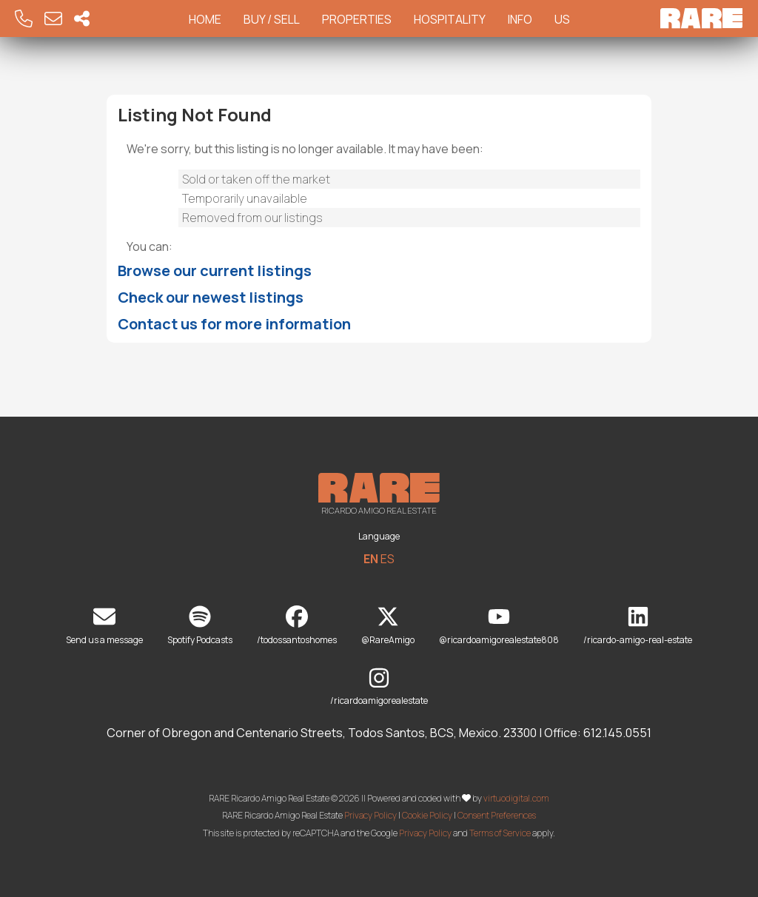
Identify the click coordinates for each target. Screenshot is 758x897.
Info (520, 19)
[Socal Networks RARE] (82, 18)
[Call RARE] (24, 18)
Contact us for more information (234, 324)
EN (370, 559)
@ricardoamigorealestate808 (499, 625)
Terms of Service (500, 833)
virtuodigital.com (516, 797)
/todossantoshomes (297, 625)
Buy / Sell (272, 19)
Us (562, 19)
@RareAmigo (388, 625)
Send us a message (104, 625)
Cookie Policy (427, 815)
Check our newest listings (210, 297)
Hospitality (450, 19)
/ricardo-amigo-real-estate (637, 625)
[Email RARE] (53, 18)
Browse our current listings (215, 270)
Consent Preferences (496, 815)
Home (205, 19)
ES (387, 559)
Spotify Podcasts (199, 625)
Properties (357, 19)
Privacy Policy (370, 815)
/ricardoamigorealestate (379, 687)
